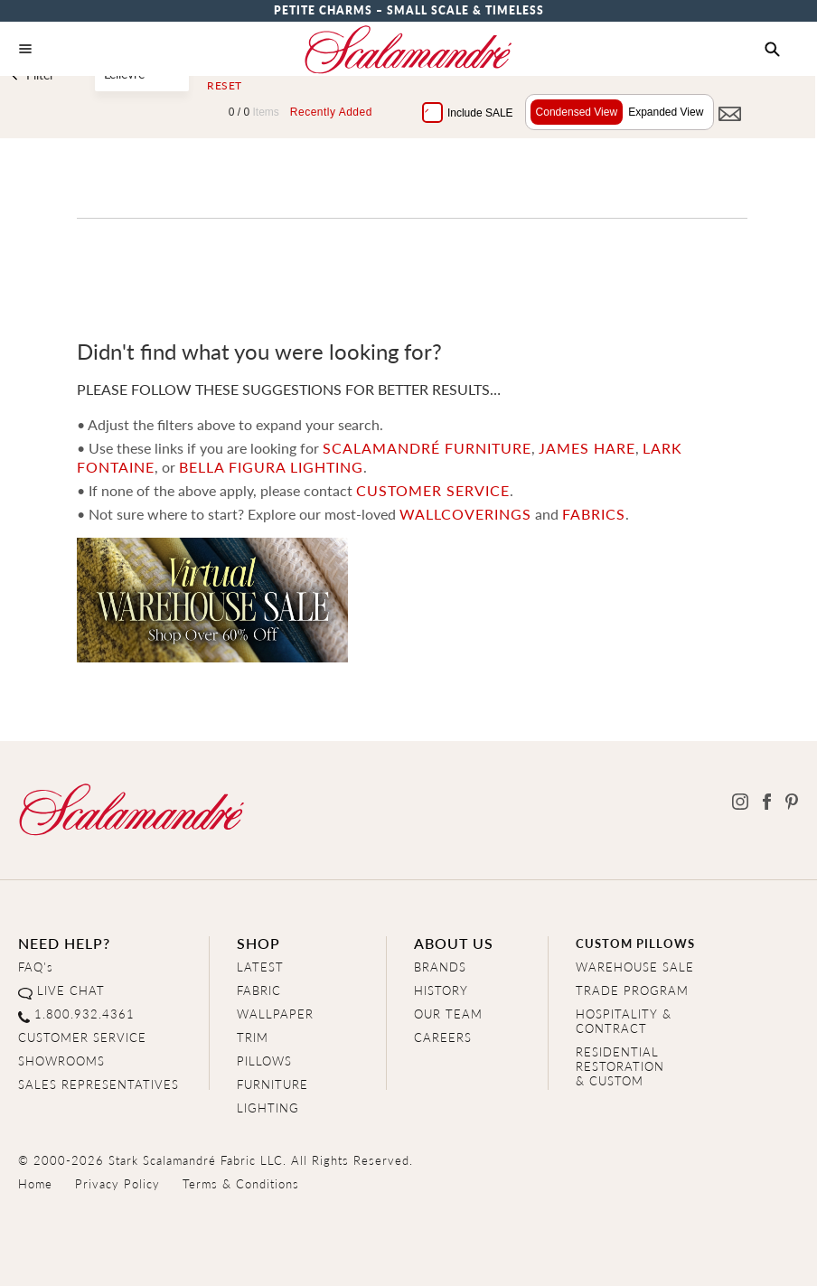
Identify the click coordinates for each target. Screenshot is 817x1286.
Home (35, 1183)
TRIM (252, 1037)
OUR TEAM (448, 1013)
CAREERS (443, 1037)
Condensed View (573, 112)
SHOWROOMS (61, 1060)
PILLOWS (264, 1060)
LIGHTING (268, 1107)
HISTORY (441, 990)
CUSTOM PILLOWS (635, 943)
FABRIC (259, 990)
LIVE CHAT (71, 990)
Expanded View (662, 112)
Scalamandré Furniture (426, 447)
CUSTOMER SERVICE (432, 490)
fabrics (592, 513)
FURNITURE (272, 1084)
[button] (772, 50)
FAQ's (35, 966)
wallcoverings (465, 513)
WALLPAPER (275, 1013)
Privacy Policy (117, 1183)
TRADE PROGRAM (632, 990)
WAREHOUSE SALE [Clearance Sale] (635, 966)
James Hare (586, 447)
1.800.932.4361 (84, 1013)
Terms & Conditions (241, 1183)
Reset (224, 85)
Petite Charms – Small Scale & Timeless (409, 10)
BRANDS (440, 966)
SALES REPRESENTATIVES (98, 1084)
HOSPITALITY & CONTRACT (623, 1021)
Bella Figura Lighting (270, 466)
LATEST (260, 966)
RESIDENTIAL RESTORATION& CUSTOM (620, 1066)
